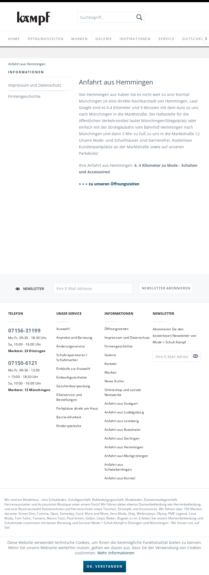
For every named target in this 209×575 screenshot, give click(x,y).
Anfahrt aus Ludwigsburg (124, 412)
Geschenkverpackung (73, 386)
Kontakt (110, 363)
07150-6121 (23, 363)
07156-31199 (24, 330)
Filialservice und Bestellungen (69, 397)
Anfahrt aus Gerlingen (121, 438)
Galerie (110, 355)
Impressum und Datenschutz (34, 85)
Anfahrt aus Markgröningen (126, 455)
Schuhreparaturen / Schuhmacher (71, 357)
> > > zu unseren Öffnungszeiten (109, 183)
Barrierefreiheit (68, 417)
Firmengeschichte (24, 96)
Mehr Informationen (115, 552)
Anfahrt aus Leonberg (121, 421)
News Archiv (114, 381)
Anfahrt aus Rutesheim (122, 429)
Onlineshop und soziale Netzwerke (122, 392)
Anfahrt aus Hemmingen (123, 447)
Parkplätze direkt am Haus (77, 408)
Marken (110, 372)
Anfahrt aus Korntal (119, 478)
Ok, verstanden (105, 566)
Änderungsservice (70, 346)
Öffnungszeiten (116, 328)
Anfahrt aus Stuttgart (121, 403)
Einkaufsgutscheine (71, 377)
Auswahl (63, 328)
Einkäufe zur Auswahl (73, 368)
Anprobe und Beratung (74, 337)
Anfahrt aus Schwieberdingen (118, 467)
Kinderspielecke (68, 425)
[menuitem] (111, 17)
